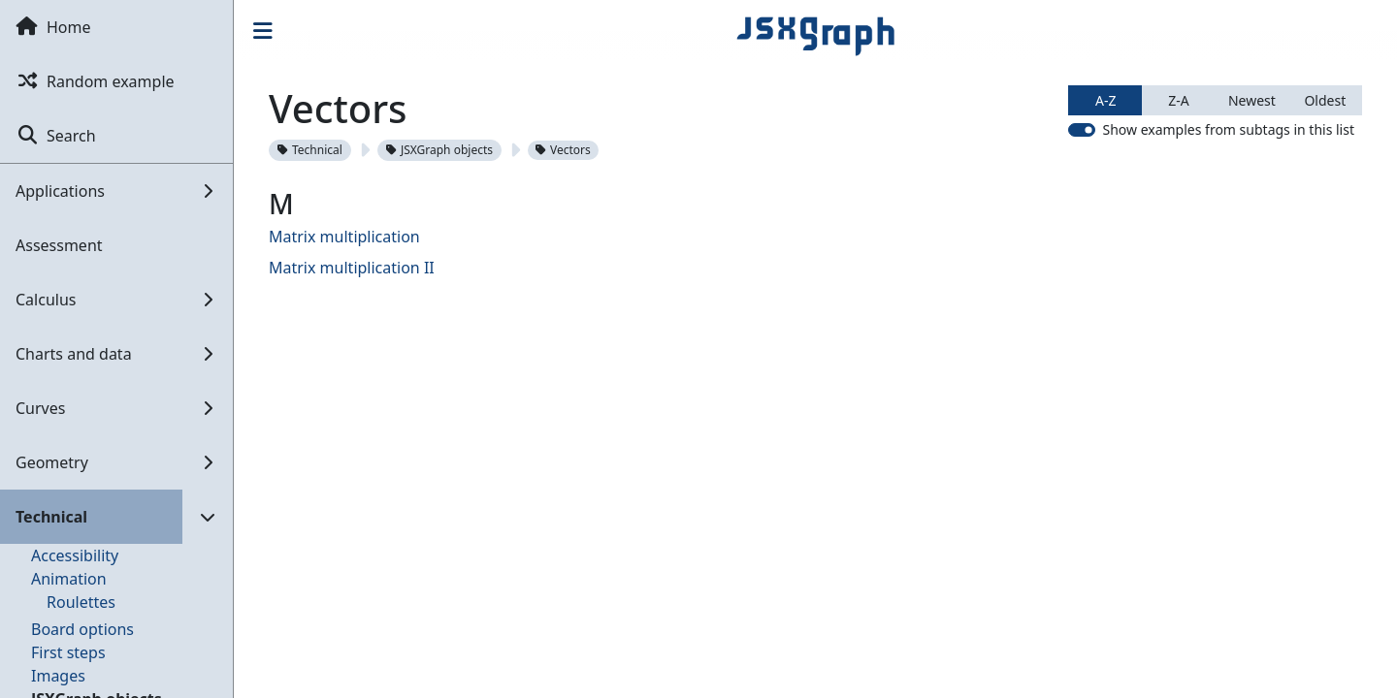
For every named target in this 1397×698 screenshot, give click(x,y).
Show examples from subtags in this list (1228, 129)
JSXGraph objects (439, 150)
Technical (309, 150)
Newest (1252, 100)
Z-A (1178, 100)
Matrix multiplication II (352, 267)
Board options (82, 629)
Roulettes (81, 602)
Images (58, 675)
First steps (68, 652)
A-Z (1105, 100)
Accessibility (74, 555)
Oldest (1325, 100)
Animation (69, 578)
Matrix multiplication (344, 236)
